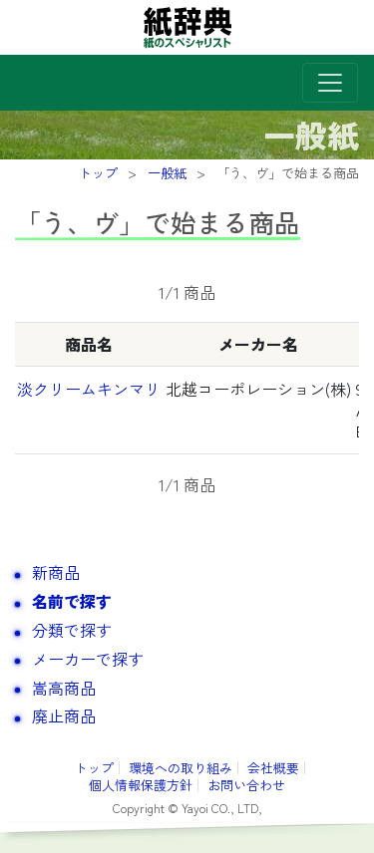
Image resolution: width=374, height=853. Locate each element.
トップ (94, 767)
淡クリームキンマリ (89, 389)
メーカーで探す (88, 659)
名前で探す (72, 601)
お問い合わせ (246, 784)
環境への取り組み (180, 767)
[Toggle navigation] (330, 83)
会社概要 (273, 767)
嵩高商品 (64, 688)
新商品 (56, 572)
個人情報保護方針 (140, 784)
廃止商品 (64, 715)
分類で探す (72, 630)
